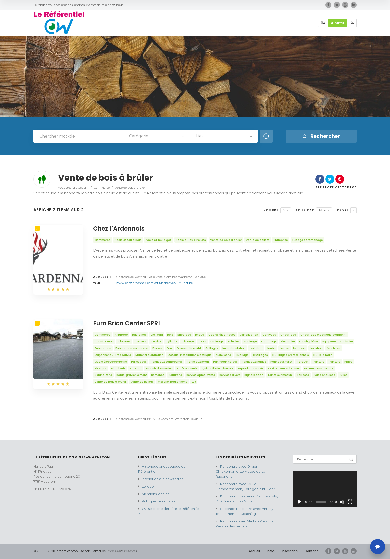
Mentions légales (155, 494)
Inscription (290, 551)
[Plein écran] (350, 501)
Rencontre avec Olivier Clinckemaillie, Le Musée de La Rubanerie (240, 471)
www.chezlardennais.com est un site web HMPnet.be (154, 283)
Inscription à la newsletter (162, 479)
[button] (352, 23)
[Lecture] (299, 501)
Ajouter (337, 22)
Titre (322, 210)
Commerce (102, 187)
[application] (325, 489)
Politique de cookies (158, 501)
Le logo (148, 486)
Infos (271, 551)
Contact (311, 551)
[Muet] (342, 501)
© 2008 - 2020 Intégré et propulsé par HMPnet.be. (69, 551)
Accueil (81, 187)
